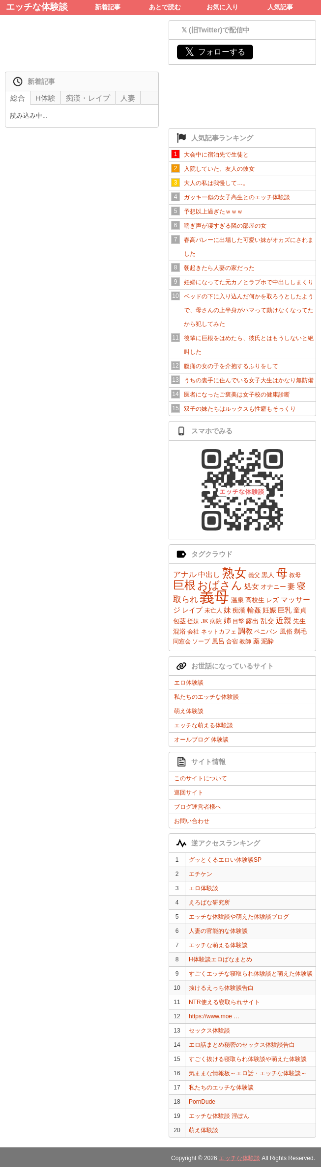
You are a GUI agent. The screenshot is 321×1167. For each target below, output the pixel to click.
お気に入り (222, 7)
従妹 (193, 621)
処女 (251, 586)
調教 (245, 631)
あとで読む (165, 7)
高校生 (254, 600)
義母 (214, 597)
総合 (17, 98)
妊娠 (269, 610)
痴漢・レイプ (88, 98)
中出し (209, 574)
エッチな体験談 (37, 7)
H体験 (45, 98)
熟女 (234, 573)
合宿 (232, 641)
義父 (254, 575)
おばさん (219, 585)
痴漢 (239, 610)
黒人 (268, 575)
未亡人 (213, 610)
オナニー (273, 586)
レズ (272, 600)
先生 (299, 621)
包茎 (179, 621)
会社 (193, 631)
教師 (245, 641)
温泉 (237, 600)
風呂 (218, 641)
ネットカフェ (218, 631)
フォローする (215, 51)
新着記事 (107, 7)
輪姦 (254, 610)
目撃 (238, 621)
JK (204, 621)
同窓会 (182, 641)
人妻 (127, 98)
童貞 (299, 610)
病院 (216, 621)
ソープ (201, 641)
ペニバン (266, 631)
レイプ (192, 610)
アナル (185, 574)
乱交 (267, 621)
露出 (252, 621)
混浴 (179, 631)
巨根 (184, 585)
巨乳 (285, 610)
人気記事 (280, 7)
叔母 (295, 575)
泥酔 (267, 641)
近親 (284, 620)
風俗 (286, 631)
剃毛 (300, 631)
